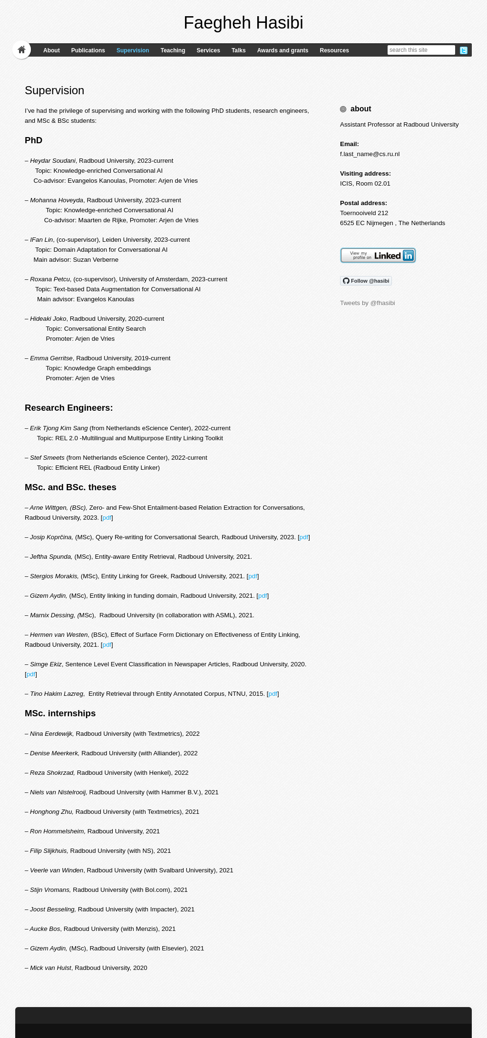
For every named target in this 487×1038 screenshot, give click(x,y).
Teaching (173, 50)
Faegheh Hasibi (243, 22)
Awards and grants (283, 50)
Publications (88, 50)
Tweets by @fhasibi (367, 302)
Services (208, 50)
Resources (334, 50)
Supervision (133, 50)
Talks (239, 50)
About (51, 50)
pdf (107, 517)
